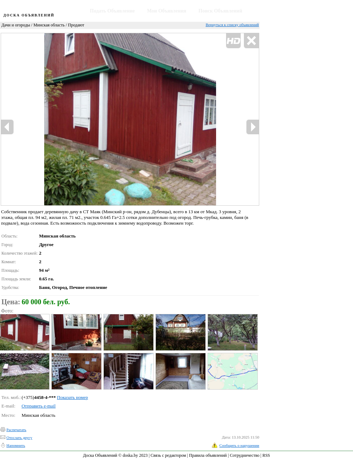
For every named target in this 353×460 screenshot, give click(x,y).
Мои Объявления (166, 11)
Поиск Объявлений (220, 11)
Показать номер (72, 397)
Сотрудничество (244, 455)
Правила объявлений (208, 455)
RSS (266, 455)
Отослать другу (19, 437)
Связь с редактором (168, 455)
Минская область (49, 25)
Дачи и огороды (15, 25)
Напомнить (15, 445)
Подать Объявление (112, 11)
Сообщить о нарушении (239, 445)
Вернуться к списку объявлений (232, 24)
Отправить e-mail (38, 406)
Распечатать (16, 430)
